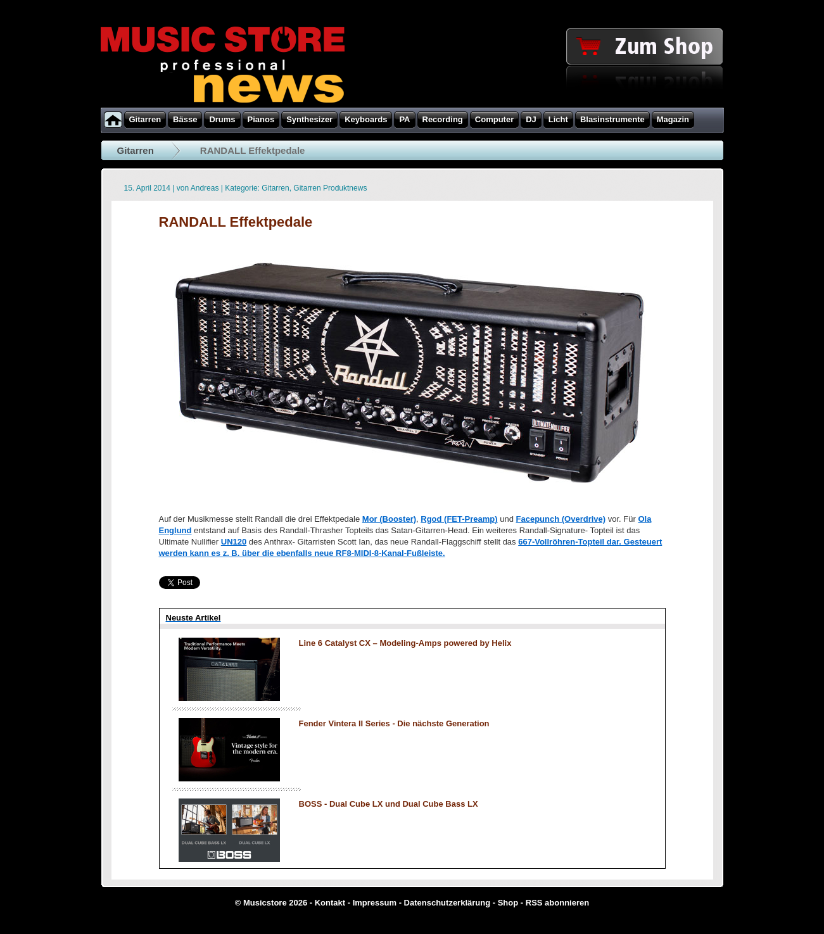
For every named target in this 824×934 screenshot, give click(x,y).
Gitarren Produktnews (330, 188)
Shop (508, 902)
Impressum (374, 902)
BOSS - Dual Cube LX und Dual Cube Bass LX (388, 804)
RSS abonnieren (557, 902)
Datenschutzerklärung (447, 902)
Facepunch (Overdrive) (561, 519)
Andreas (205, 188)
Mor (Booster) (389, 519)
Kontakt (330, 902)
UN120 (233, 541)
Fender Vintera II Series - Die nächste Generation (394, 723)
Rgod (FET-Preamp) (459, 519)
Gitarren (135, 150)
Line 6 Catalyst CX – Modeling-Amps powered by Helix (405, 643)
